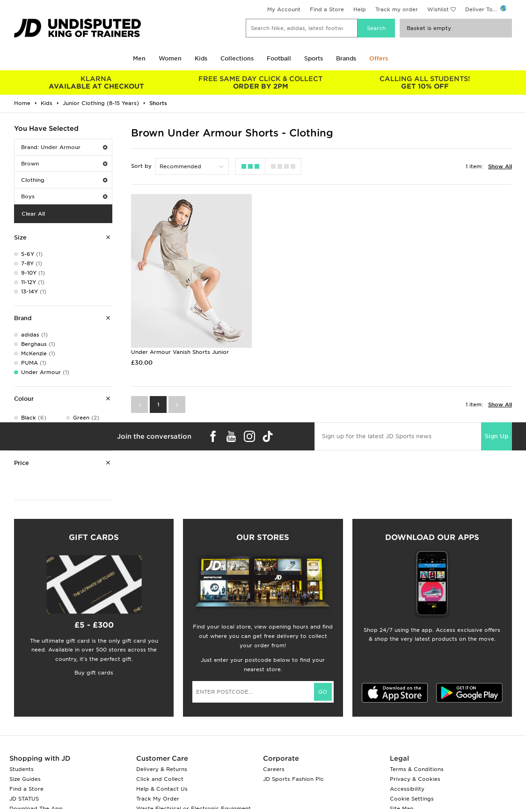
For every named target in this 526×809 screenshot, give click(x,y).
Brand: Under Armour (64, 147)
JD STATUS (24, 798)
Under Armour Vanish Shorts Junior (180, 352)
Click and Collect (159, 779)
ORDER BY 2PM (260, 82)
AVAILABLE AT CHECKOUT (96, 82)
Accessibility (407, 789)
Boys (64, 196)
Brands (346, 58)
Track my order (396, 9)
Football (279, 58)
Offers (378, 58)
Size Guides (25, 779)
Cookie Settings (412, 798)
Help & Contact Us (162, 789)
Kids (201, 58)
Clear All (33, 213)
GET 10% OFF (424, 82)
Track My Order (157, 798)
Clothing (64, 180)
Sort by (141, 166)
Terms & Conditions (417, 769)
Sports (313, 58)
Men (139, 58)
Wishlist (438, 9)
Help (359, 9)
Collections (237, 58)
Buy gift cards (93, 672)
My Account (283, 9)
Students (21, 769)
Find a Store (327, 9)
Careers (274, 769)
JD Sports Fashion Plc (293, 779)
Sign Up (496, 436)
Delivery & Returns (161, 769)
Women (170, 58)
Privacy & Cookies (415, 779)
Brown (64, 163)
